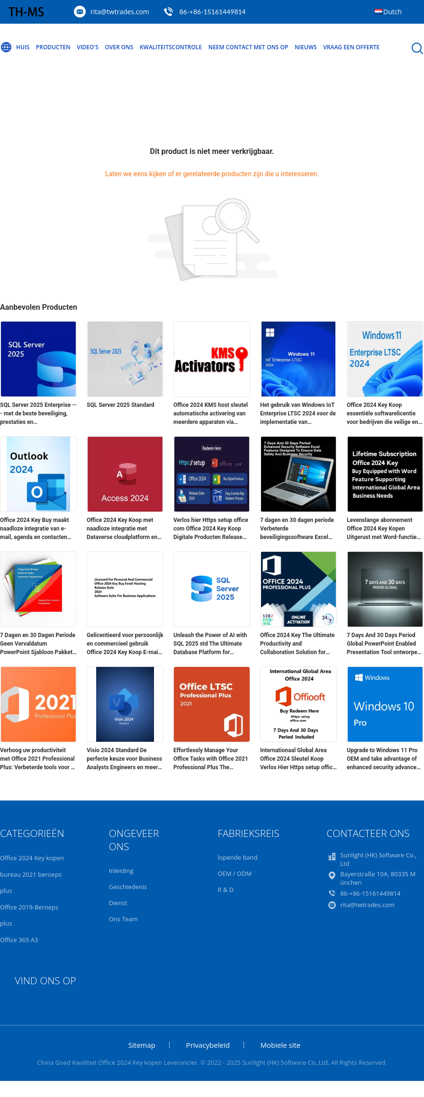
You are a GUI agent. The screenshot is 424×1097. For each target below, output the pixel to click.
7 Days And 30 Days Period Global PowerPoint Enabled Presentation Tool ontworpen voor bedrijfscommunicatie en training (385, 644)
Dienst (118, 903)
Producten (53, 47)
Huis (14, 47)
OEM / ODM (234, 873)
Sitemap (141, 1045)
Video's (88, 47)
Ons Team (123, 919)
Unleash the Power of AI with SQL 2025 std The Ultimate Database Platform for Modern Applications (210, 644)
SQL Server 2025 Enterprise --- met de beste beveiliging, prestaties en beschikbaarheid (38, 414)
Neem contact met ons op (248, 47)
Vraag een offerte (351, 47)
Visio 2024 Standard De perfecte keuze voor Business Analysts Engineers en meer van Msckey (124, 759)
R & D (225, 889)
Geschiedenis (128, 886)
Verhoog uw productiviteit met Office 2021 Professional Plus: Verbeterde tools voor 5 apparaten (37, 759)
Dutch (392, 11)
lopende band (237, 857)
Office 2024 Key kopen (32, 858)
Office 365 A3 (19, 939)
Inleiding (121, 870)
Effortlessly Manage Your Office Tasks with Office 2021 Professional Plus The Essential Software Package (210, 759)
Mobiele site (281, 1045)
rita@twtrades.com (119, 11)
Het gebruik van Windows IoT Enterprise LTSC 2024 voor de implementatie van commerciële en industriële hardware (298, 414)
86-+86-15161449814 (212, 12)
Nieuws (306, 47)
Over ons (119, 47)
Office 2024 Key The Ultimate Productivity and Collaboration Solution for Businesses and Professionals (298, 644)
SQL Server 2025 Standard (120, 405)
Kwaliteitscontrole (171, 47)
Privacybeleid (208, 1045)
